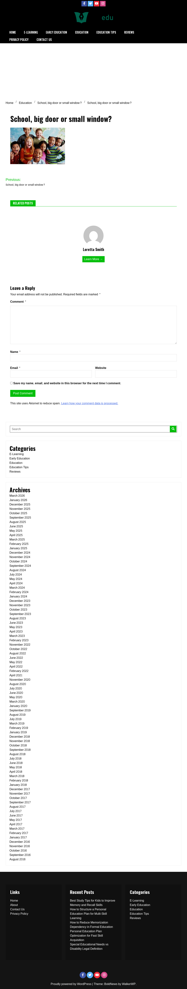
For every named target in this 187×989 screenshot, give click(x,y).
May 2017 (15, 820)
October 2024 (18, 561)
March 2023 (17, 636)
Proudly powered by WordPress (71, 984)
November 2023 (19, 605)
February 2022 (18, 671)
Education (81, 32)
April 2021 (15, 675)
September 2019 (19, 710)
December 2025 (19, 504)
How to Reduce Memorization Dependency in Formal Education (91, 924)
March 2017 (16, 828)
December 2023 (19, 600)
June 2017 (16, 815)
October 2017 (18, 798)
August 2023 (17, 618)
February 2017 (18, 833)
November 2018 (19, 741)
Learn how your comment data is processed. (89, 403)
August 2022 (17, 653)
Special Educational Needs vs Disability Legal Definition (89, 946)
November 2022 (19, 644)
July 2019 (15, 719)
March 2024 (17, 587)
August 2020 (17, 684)
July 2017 (15, 811)
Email (15, 368)
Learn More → (93, 259)
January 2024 (18, 596)
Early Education (56, 32)
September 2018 (19, 749)
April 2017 (15, 824)
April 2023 (16, 631)
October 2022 (18, 649)
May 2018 (15, 767)
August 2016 (17, 859)
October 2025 (18, 513)
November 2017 (19, 793)
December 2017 (19, 789)
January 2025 (18, 548)
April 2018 (15, 771)
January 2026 (18, 500)
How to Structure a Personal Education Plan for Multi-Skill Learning (88, 914)
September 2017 (20, 802)
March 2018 (16, 776)
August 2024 (17, 570)
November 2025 (19, 508)
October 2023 (18, 609)
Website (100, 368)
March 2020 (17, 701)
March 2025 (17, 539)
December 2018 (19, 736)
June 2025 (16, 526)
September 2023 (20, 614)
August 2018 (17, 754)
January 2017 (18, 837)
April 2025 (16, 535)
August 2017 (17, 806)
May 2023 (15, 627)
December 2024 (19, 552)
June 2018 (16, 763)
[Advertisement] (93, 70)
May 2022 (15, 662)
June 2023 (16, 622)
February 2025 (18, 544)
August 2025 (17, 522)
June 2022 (16, 657)
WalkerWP (129, 984)
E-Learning (31, 32)
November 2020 (19, 679)
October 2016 (18, 850)
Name (15, 351)
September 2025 (20, 517)
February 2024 (18, 592)
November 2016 (19, 846)
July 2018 (15, 758)
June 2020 (16, 692)
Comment (18, 301)
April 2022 (16, 666)
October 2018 (18, 745)
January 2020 (18, 706)
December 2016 (19, 841)
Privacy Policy (18, 39)
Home (12, 32)
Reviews (129, 32)
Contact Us (44, 39)
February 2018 (18, 780)
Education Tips (106, 32)
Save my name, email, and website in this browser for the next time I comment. (67, 383)
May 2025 (15, 530)
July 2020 (15, 688)
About (14, 905)
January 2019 (18, 732)
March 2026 (17, 495)
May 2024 (15, 579)
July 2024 (15, 574)
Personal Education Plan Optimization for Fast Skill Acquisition (86, 936)
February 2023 (18, 640)
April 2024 (16, 583)
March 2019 (16, 723)
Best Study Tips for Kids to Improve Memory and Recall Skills (92, 903)
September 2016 (19, 855)
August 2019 (17, 714)
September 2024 (20, 565)
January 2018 (18, 784)
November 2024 (19, 557)
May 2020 (15, 697)
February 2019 (18, 728)
